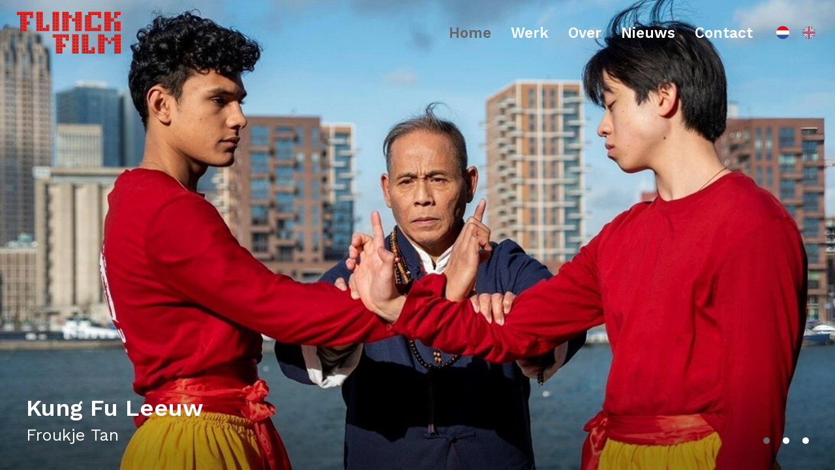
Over (584, 32)
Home (470, 32)
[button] (766, 440)
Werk (530, 32)
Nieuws (648, 32)
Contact (724, 32)
